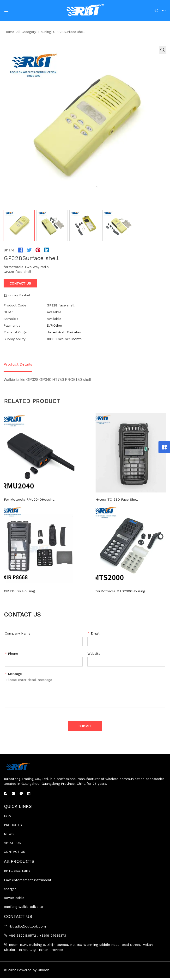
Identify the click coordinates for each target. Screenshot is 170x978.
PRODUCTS (13, 825)
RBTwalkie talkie (17, 871)
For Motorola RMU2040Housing (29, 499)
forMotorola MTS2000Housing (111, 591)
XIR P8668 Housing (19, 591)
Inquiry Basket (17, 295)
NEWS (9, 834)
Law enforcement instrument (27, 880)
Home (9, 32)
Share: (9, 250)
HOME (9, 816)
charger (10, 889)
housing (44, 32)
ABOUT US (12, 843)
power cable (14, 898)
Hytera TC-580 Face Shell (108, 499)
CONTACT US (14, 851)
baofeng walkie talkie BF (24, 907)
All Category (26, 32)
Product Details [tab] (18, 364)
